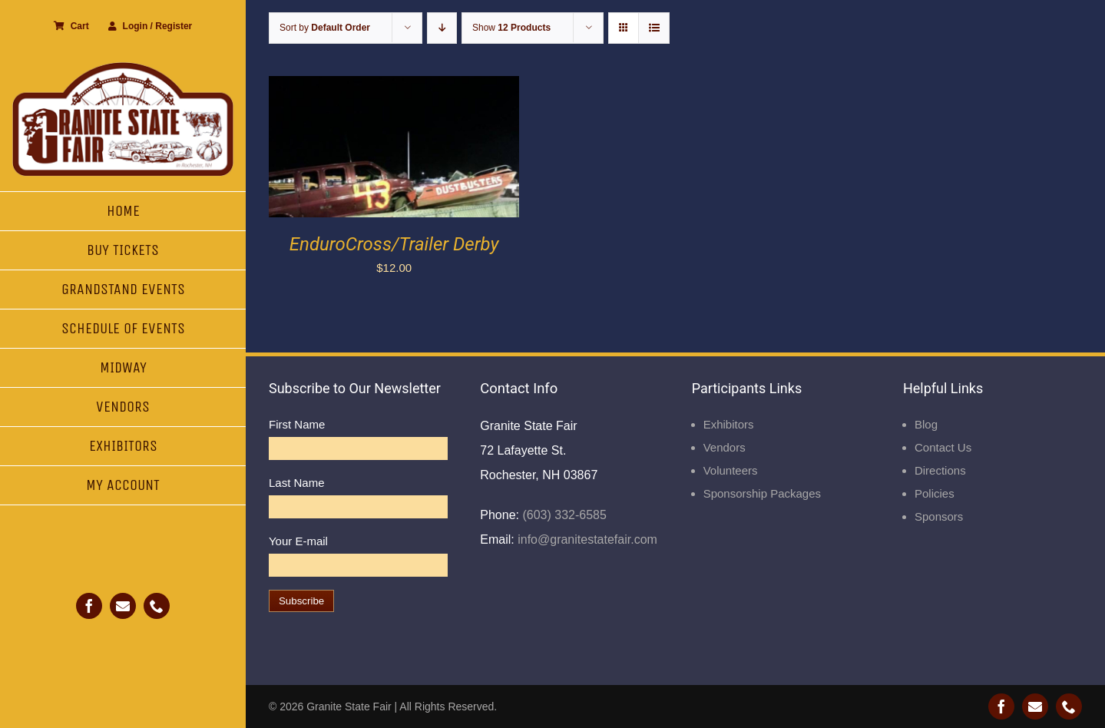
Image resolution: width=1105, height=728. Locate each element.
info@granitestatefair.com (585, 539)
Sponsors (939, 516)
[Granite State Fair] (123, 67)
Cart (71, 26)
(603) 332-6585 (563, 514)
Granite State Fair (349, 706)
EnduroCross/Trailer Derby (394, 244)
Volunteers (730, 470)
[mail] (123, 606)
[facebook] (89, 606)
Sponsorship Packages (762, 493)
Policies (934, 493)
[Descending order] (442, 28)
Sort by (325, 27)
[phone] (157, 606)
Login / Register (150, 26)
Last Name (297, 482)
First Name (297, 424)
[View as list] (654, 28)
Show (511, 27)
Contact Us (943, 447)
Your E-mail (298, 541)
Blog (926, 424)
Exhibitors (728, 424)
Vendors (724, 447)
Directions (940, 470)
